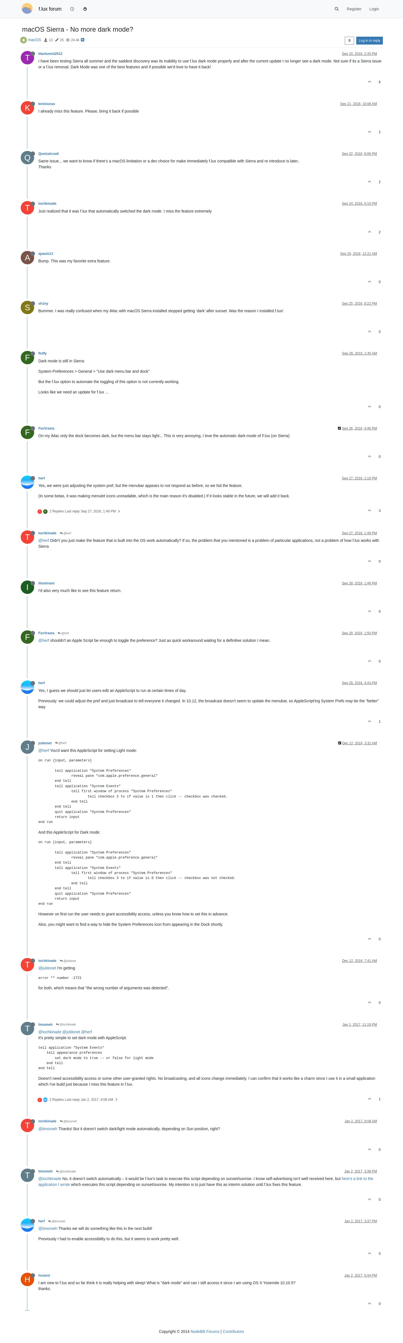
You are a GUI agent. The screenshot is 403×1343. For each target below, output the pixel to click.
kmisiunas (46, 104)
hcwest (44, 1275)
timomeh (45, 1025)
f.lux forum (50, 9)
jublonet (45, 743)
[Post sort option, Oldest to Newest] (349, 41)
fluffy (42, 353)
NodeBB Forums (205, 1331)
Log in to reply (369, 41)
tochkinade (47, 204)
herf (41, 478)
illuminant (46, 583)
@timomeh (68, 1121)
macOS (34, 40)
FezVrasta (46, 428)
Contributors (233, 1331)
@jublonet (68, 960)
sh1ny (43, 304)
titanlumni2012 (50, 54)
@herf (65, 533)
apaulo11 (45, 254)
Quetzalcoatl (48, 154)
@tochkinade (66, 1024)
